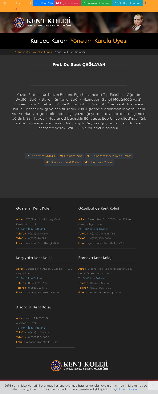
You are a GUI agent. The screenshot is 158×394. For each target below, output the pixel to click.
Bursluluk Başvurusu (96, 3)
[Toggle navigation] (5, 3)
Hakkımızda (71, 156)
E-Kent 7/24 (43, 3)
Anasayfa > (23, 52)
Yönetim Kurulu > (43, 52)
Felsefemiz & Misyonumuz (109, 156)
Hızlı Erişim (23, 3)
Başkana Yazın (98, 162)
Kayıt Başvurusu (67, 3)
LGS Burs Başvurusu (127, 3)
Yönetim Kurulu (41, 156)
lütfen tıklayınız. (129, 389)
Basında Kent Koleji (63, 162)
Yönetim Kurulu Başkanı (70, 52)
